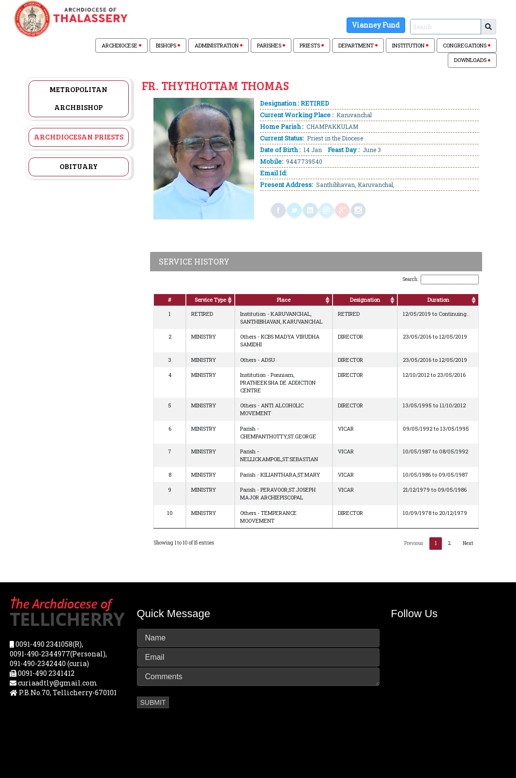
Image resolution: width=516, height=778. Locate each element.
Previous (413, 543)
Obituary (79, 166)
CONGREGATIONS (466, 45)
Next (468, 543)
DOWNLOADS (472, 59)
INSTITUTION (410, 45)
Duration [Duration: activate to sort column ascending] (438, 299)
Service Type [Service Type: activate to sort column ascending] (210, 299)
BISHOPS (168, 45)
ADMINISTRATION (219, 45)
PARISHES (271, 45)
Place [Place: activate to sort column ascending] (283, 299)
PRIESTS (312, 45)
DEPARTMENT (358, 45)
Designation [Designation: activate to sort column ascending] (365, 299)
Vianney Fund (376, 25)
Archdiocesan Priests (78, 136)
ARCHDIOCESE (121, 45)
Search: (440, 279)
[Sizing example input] (445, 26)
